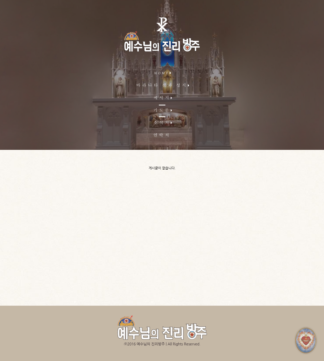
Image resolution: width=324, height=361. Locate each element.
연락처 (162, 136)
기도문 (162, 111)
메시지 (162, 98)
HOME (162, 73)
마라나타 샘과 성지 (162, 86)
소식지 (162, 123)
